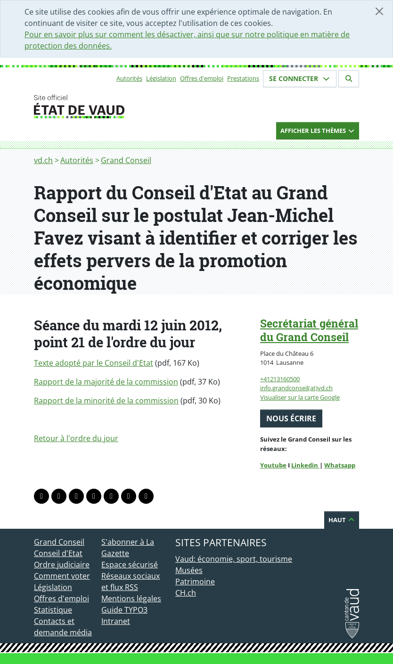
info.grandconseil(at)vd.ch (296, 388)
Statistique (53, 610)
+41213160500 (280, 379)
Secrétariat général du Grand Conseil (309, 330)
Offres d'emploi (201, 78)
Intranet (115, 621)
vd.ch (43, 160)
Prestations (243, 78)
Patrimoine (195, 581)
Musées (189, 570)
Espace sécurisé (129, 564)
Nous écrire (291, 418)
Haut (341, 520)
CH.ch (185, 593)
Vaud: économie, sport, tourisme (233, 559)
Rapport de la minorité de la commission (106, 400)
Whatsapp (339, 465)
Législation (161, 78)
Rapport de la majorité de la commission (106, 382)
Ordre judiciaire (62, 564)
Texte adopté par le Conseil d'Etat (93, 363)
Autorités (129, 78)
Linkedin (305, 465)
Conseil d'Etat (58, 553)
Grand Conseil (126, 160)
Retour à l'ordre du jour (76, 438)
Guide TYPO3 (124, 610)
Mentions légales (131, 598)
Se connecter (299, 78)
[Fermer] (379, 11)
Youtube (273, 465)
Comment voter (62, 576)
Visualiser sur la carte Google (300, 397)
